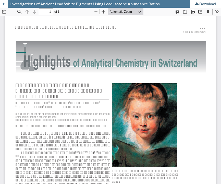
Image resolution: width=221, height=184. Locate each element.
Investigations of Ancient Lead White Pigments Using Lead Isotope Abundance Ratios (85, 3)
